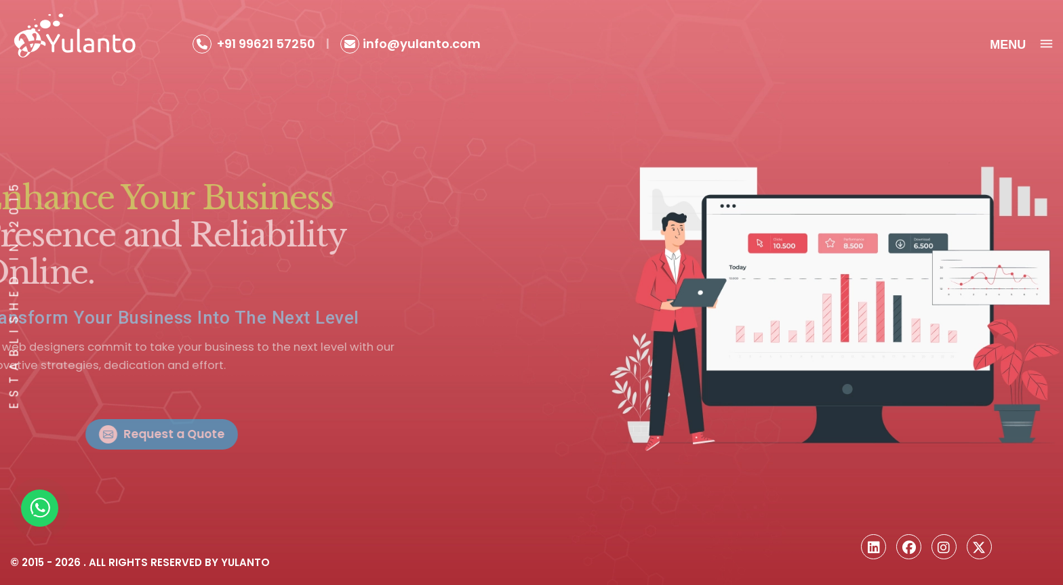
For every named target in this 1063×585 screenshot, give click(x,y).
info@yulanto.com (422, 43)
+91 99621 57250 (266, 43)
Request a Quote (214, 434)
